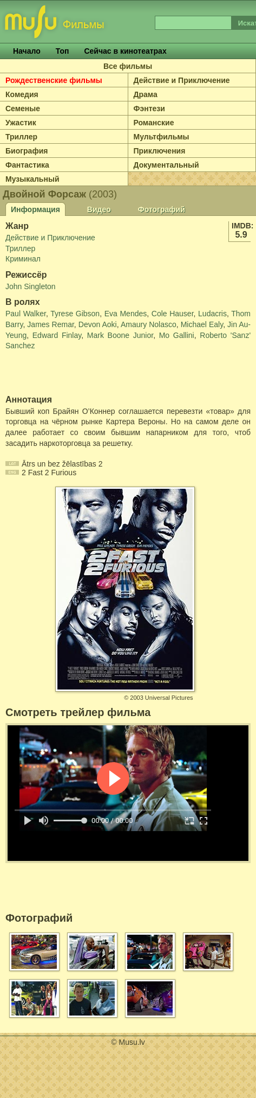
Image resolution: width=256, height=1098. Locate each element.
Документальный (166, 165)
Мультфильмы (161, 136)
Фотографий (161, 209)
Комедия (21, 94)
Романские (154, 122)
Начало (27, 51)
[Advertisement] (68, 373)
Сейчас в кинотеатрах (125, 51)
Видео (99, 209)
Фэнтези (149, 108)
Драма (145, 94)
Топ (62, 51)
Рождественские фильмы (53, 80)
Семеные (22, 108)
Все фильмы (127, 66)
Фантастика (27, 165)
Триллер (21, 136)
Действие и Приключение (182, 80)
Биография (26, 150)
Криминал (23, 258)
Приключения (160, 150)
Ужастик (20, 122)
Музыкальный (32, 179)
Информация (35, 209)
